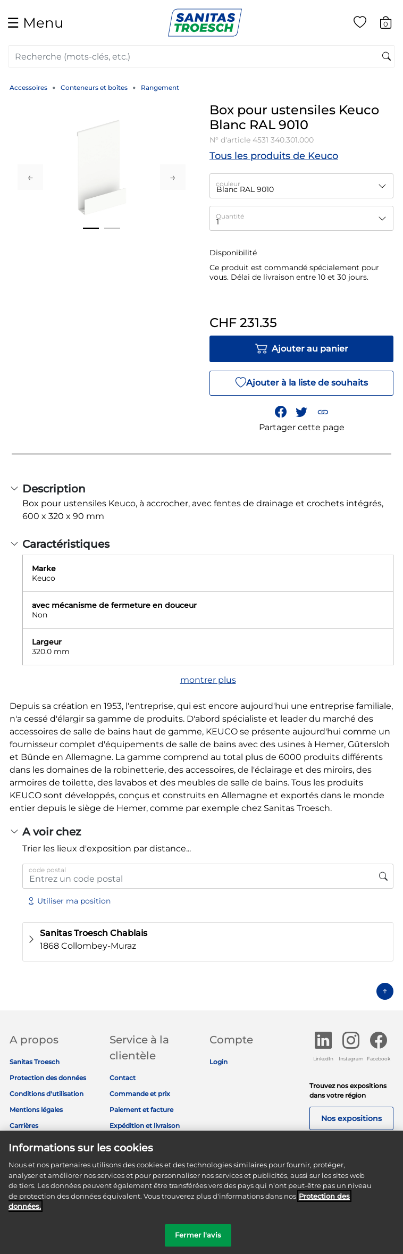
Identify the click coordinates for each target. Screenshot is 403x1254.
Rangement (160, 87)
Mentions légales (36, 1110)
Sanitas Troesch (35, 1062)
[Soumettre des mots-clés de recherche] (386, 57)
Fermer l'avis (198, 1242)
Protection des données (48, 1078)
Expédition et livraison (145, 1126)
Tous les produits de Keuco (273, 156)
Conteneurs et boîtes (94, 87)
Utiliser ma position (69, 901)
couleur (228, 184)
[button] (322, 412)
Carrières (24, 1126)
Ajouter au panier (301, 348)
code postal (47, 870)
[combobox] (201, 56)
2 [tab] (112, 228)
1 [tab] (91, 228)
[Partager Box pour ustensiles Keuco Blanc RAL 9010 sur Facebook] (280, 412)
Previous (30, 177)
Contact (123, 1078)
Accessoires (28, 87)
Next (173, 177)
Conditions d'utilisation (46, 1094)
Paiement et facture (141, 1110)
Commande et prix (140, 1094)
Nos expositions (351, 1118)
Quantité (230, 216)
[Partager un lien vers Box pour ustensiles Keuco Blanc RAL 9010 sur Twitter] (301, 412)
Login (218, 1062)
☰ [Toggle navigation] (35, 22)
